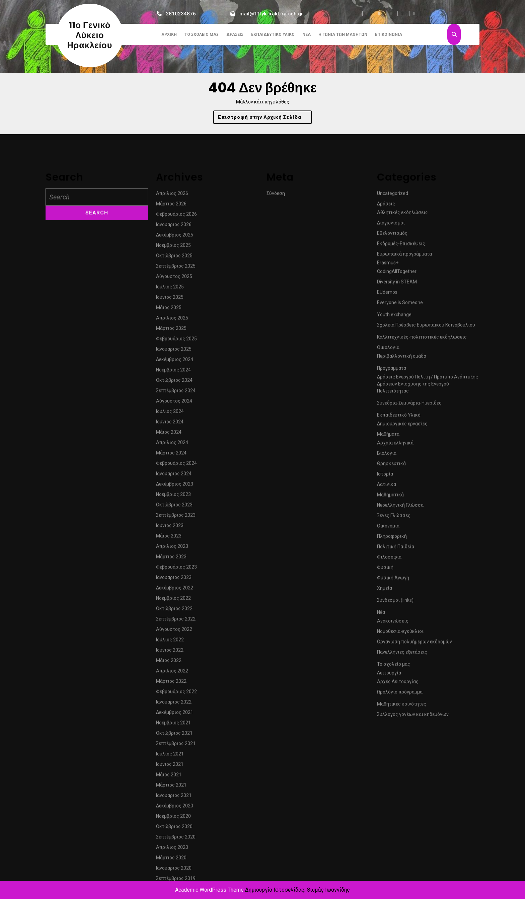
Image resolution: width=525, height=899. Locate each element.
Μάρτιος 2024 (171, 557)
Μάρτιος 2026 (171, 308)
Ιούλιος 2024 (170, 516)
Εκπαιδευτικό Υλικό (273, 34)
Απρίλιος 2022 (172, 775)
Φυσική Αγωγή (393, 682)
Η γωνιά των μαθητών (342, 34)
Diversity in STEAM (397, 386)
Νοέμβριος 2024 (173, 474)
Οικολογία (388, 452)
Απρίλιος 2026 (172, 298)
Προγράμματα (391, 472)
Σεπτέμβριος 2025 (176, 370)
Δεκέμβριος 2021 (174, 817)
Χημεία (384, 692)
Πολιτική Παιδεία (395, 651)
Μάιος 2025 (168, 412)
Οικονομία (388, 630)
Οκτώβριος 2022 (174, 713)
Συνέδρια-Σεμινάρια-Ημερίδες (409, 507)
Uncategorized (392, 298)
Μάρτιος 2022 (171, 786)
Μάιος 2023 (168, 640)
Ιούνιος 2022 (169, 754)
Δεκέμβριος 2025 (174, 339)
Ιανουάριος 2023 (174, 682)
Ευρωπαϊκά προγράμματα (404, 358)
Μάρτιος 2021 (171, 889)
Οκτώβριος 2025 (174, 360)
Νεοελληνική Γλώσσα (400, 609)
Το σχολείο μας (201, 34)
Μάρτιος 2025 (171, 433)
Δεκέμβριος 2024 (174, 464)
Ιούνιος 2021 (169, 869)
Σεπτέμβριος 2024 (176, 495)
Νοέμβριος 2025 (173, 350)
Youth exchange (394, 419)
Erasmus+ (387, 367)
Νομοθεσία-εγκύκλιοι (400, 736)
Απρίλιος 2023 (172, 651)
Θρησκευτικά (391, 568)
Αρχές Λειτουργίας (398, 786)
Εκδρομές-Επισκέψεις (401, 348)
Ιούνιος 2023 (169, 630)
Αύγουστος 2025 (174, 381)
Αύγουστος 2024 (174, 505)
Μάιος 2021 (168, 879)
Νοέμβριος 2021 (173, 827)
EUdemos (387, 396)
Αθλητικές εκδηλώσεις (402, 317)
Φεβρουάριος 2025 (176, 443)
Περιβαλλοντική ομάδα (401, 460)
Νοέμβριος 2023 (173, 599)
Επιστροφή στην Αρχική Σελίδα (265, 119)
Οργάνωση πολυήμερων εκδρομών (414, 746)
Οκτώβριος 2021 (174, 837)
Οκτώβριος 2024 (174, 485)
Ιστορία (385, 578)
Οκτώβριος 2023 (174, 609)
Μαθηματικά (390, 599)
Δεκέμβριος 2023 (174, 588)
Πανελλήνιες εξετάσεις (402, 756)
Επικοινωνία (388, 34)
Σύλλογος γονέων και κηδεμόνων (413, 819)
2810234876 (181, 14)
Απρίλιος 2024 (172, 547)
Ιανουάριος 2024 (174, 578)
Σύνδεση (276, 298)
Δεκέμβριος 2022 (174, 692)
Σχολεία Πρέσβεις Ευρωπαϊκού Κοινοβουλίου (426, 429)
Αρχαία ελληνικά (395, 547)
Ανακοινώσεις (392, 725)
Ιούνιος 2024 (169, 526)
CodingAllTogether (397, 376)
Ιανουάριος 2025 (174, 453)
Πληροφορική (392, 641)
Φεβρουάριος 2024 (176, 568)
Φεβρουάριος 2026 (176, 318)
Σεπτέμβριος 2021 (176, 848)
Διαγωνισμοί (391, 327)
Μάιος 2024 (168, 536)
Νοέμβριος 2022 (173, 702)
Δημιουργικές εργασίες (402, 528)
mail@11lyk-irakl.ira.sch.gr (271, 14)
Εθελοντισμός (392, 338)
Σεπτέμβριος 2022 (176, 723)
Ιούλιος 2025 (170, 391)
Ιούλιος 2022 (170, 744)
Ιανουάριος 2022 (174, 806)
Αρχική (169, 34)
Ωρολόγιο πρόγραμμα (400, 796)
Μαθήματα (388, 538)
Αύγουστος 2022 (174, 734)
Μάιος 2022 (168, 765)
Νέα (306, 34)
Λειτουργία (389, 777)
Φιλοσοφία (389, 661)
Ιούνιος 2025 (169, 401)
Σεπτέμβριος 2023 (176, 619)
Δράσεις (234, 34)
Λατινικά (386, 589)
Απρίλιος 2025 (172, 422)
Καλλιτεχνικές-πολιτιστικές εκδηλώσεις (422, 441)
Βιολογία (386, 557)
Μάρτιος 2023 (171, 661)
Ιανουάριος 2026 (174, 329)
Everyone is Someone (400, 407)
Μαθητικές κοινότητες (401, 808)
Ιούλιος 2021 (170, 858)
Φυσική (385, 672)
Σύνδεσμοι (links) (395, 704)
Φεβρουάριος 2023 (176, 671)
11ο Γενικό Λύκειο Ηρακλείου (89, 35)
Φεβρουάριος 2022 (176, 796)
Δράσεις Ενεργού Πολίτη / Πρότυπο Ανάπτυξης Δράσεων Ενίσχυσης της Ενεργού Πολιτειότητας (427, 488)
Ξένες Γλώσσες (393, 620)
